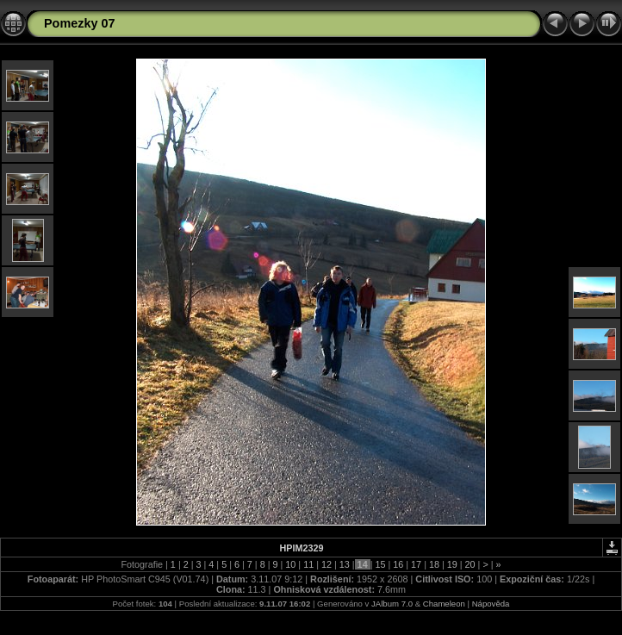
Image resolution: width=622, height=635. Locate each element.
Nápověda (491, 603)
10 (290, 564)
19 (452, 564)
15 (380, 564)
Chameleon (444, 603)
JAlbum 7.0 (392, 603)
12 (326, 564)
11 (308, 564)
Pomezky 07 (79, 23)
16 (398, 564)
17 (416, 564)
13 (344, 564)
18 (434, 564)
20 (470, 564)
